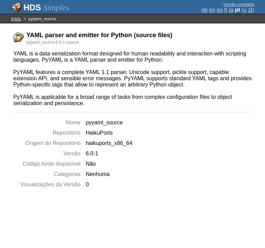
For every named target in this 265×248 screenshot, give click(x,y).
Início (16, 19)
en (212, 10)
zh (251, 10)
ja (231, 10)
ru (244, 10)
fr (226, 10)
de (205, 10)
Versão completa (238, 4)
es (220, 10)
